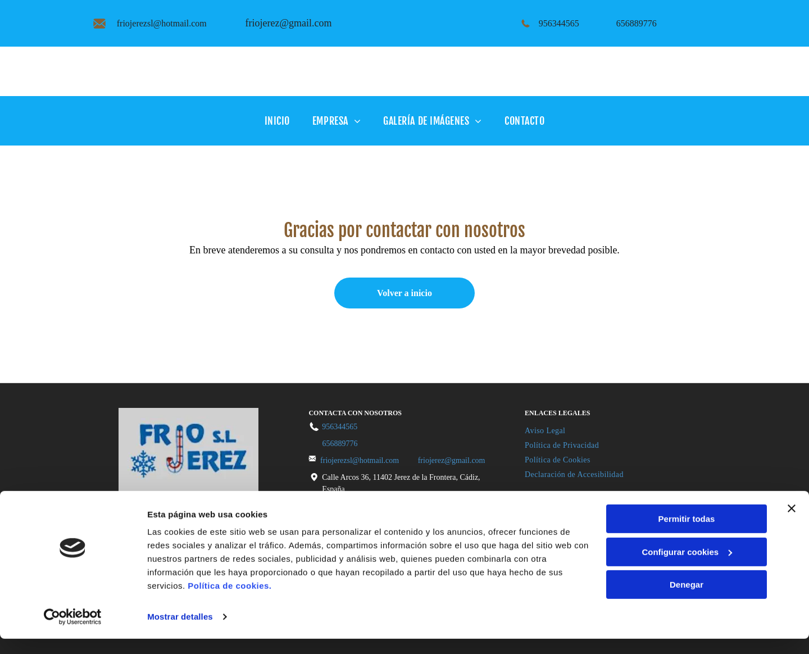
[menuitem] (277, 120)
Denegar (686, 600)
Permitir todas (686, 534)
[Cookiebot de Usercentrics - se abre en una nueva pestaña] (73, 632)
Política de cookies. (229, 601)
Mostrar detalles (180, 632)
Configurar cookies (687, 566)
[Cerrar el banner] (792, 524)
